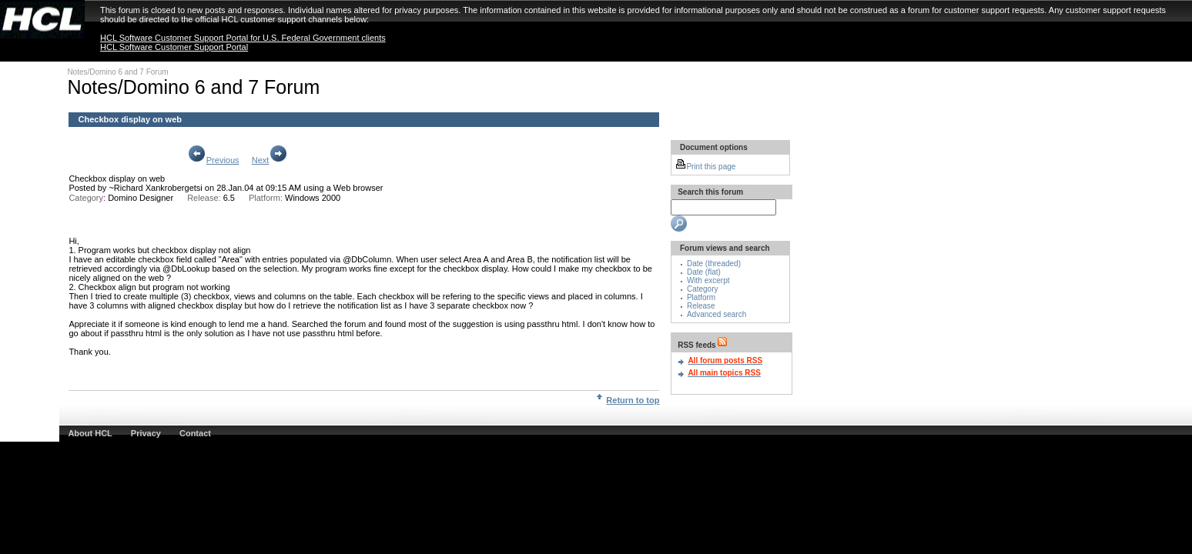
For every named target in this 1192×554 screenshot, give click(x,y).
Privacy (146, 433)
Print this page (705, 166)
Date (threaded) (714, 263)
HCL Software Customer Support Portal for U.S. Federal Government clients (243, 37)
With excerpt (708, 280)
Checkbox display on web (117, 178)
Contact (195, 433)
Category (702, 289)
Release (701, 306)
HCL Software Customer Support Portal (174, 47)
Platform (701, 297)
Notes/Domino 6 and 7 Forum (117, 72)
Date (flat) (704, 272)
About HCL (90, 433)
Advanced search (716, 314)
